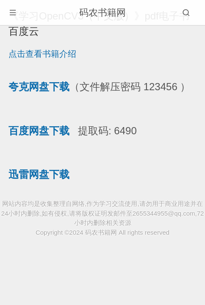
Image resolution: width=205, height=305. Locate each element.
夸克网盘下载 (38, 86)
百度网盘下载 (38, 130)
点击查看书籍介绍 (42, 53)
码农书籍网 (102, 12)
